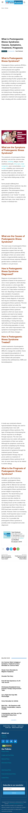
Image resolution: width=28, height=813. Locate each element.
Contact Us (4, 737)
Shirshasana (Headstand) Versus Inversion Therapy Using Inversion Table (11, 688)
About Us (3, 735)
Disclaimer (16, 803)
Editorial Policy (5, 759)
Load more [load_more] (14, 720)
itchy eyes (17, 164)
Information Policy (6, 763)
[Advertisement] (14, 23)
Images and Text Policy (7, 755)
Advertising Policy (6, 770)
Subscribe (14, 792)
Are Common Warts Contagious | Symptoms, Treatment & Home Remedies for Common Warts (11, 664)
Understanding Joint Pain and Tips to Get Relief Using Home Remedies (11, 715)
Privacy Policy (5, 751)
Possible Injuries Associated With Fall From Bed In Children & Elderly (21, 557)
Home (2, 8)
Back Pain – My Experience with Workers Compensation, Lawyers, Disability (11, 707)
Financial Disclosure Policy (8, 774)
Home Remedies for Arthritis (9, 701)
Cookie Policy (5, 777)
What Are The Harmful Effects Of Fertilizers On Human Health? (6, 557)
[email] (14, 788)
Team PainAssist (19, 51)
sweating (10, 161)
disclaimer (21, 538)
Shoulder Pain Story (7, 676)
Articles (6, 8)
